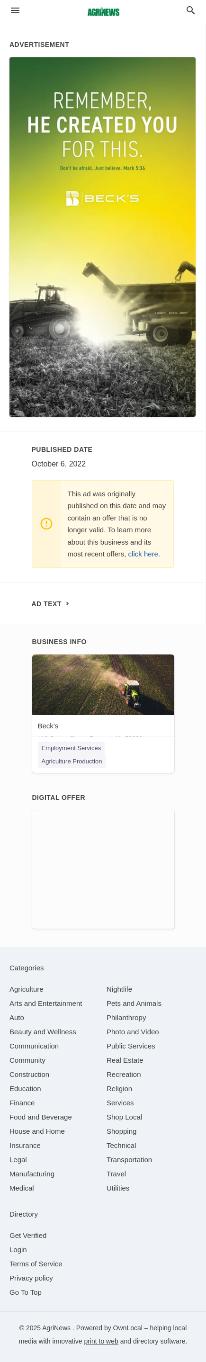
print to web (101, 1341)
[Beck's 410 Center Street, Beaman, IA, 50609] (103, 700)
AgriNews (57, 1328)
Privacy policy (31, 1278)
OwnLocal (128, 1328)
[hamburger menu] (15, 11)
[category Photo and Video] (133, 1032)
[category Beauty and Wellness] (42, 1032)
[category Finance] (22, 1103)
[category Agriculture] (26, 989)
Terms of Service (36, 1264)
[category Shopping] (121, 1131)
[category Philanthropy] (126, 1017)
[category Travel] (116, 1174)
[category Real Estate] (125, 1060)
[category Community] (27, 1060)
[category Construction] (29, 1074)
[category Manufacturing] (31, 1174)
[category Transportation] (129, 1160)
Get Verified (27, 1235)
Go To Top (25, 1292)
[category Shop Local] (124, 1117)
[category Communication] (34, 1046)
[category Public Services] (131, 1046)
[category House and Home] (37, 1131)
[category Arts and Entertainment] (45, 1003)
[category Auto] (16, 1017)
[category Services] (120, 1103)
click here (143, 554)
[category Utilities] (118, 1188)
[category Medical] (21, 1188)
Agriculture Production (72, 761)
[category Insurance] (25, 1145)
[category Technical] (121, 1145)
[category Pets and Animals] (134, 1003)
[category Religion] (119, 1088)
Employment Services (71, 748)
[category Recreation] (124, 1074)
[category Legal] (18, 1160)
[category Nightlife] (119, 989)
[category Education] (25, 1088)
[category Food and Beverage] (40, 1117)
